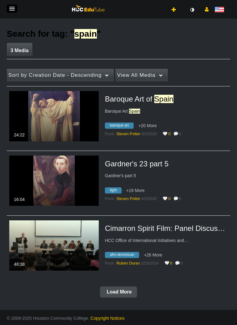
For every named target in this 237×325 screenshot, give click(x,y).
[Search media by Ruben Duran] (128, 263)
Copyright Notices (107, 318)
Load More (118, 291)
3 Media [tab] (19, 50)
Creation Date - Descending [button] (55, 75)
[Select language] (220, 10)
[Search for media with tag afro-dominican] (124, 255)
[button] (12, 8)
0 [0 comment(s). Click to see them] (181, 133)
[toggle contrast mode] (192, 9)
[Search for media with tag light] (115, 191)
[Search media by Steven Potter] (128, 133)
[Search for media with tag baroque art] (121, 126)
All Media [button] (136, 75)
